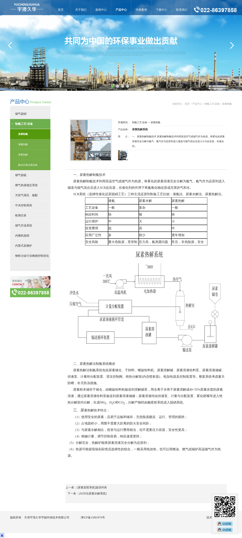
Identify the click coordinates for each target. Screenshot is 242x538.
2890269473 (225, 523)
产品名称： (124, 129)
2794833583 (225, 530)
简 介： (124, 136)
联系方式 (30, 286)
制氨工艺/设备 (139, 122)
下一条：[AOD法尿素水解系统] (87, 493)
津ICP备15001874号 (93, 517)
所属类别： (124, 122)
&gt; (232, 45)
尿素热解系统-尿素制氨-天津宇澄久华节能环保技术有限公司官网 (26, 7)
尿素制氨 (155, 122)
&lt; (10, 45)
